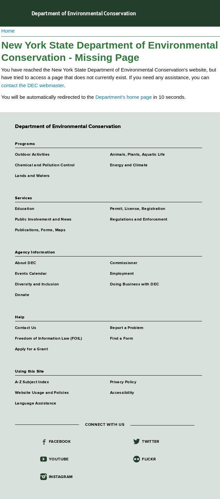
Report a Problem (127, 328)
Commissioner (123, 263)
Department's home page (123, 97)
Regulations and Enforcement (138, 220)
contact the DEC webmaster (32, 85)
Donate (22, 295)
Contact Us (26, 328)
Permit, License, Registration (137, 209)
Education (24, 209)
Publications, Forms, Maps (40, 230)
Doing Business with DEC (134, 284)
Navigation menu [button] (11, 13)
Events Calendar (31, 274)
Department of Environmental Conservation (84, 13)
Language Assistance (35, 404)
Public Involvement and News (43, 220)
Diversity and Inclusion (37, 284)
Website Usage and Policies (42, 393)
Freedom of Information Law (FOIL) (48, 339)
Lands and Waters (32, 176)
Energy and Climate (129, 165)
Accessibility (122, 393)
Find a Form (121, 339)
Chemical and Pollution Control (45, 165)
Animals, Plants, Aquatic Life (137, 155)
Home (8, 31)
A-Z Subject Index (32, 382)
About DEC (25, 263)
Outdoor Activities (32, 155)
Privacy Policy (123, 382)
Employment (122, 274)
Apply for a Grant (31, 349)
